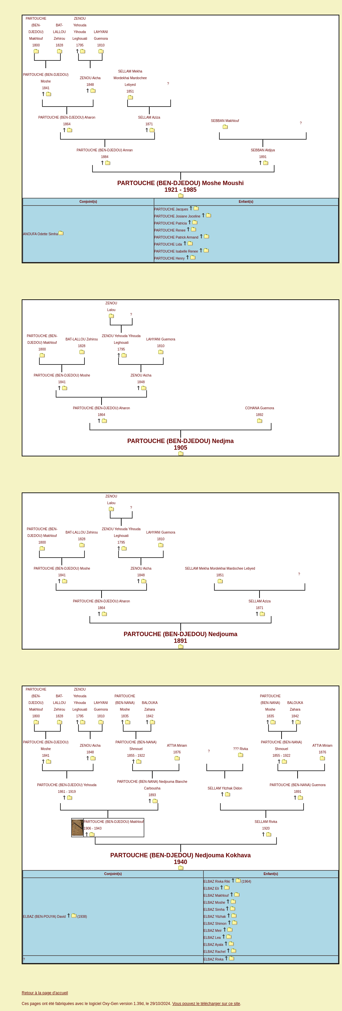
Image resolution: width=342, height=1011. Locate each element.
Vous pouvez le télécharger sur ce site (206, 1003)
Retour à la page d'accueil (45, 993)
